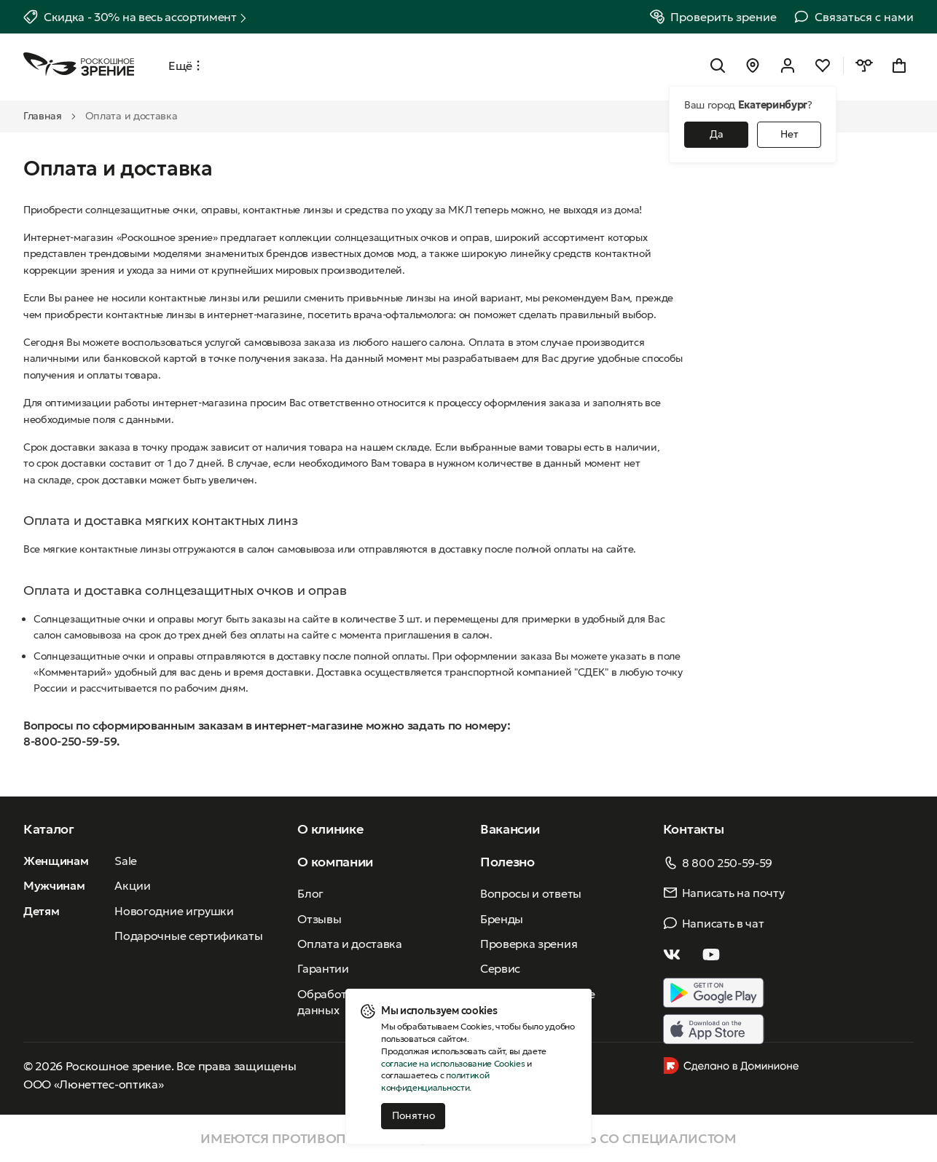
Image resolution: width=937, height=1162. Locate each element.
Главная (42, 115)
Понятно (413, 1115)
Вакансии (509, 829)
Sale (125, 860)
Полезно (507, 861)
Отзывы (319, 919)
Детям (41, 911)
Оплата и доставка (349, 943)
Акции (132, 885)
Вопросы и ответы (530, 893)
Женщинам (55, 860)
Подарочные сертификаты (188, 935)
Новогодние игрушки (173, 911)
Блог (310, 893)
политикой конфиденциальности (435, 1081)
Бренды (501, 919)
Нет (789, 134)
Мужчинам (54, 885)
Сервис (500, 968)
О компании (335, 861)
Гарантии (322, 968)
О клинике (330, 829)
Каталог (48, 829)
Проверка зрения (528, 943)
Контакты (693, 829)
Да (717, 134)
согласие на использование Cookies (453, 1063)
